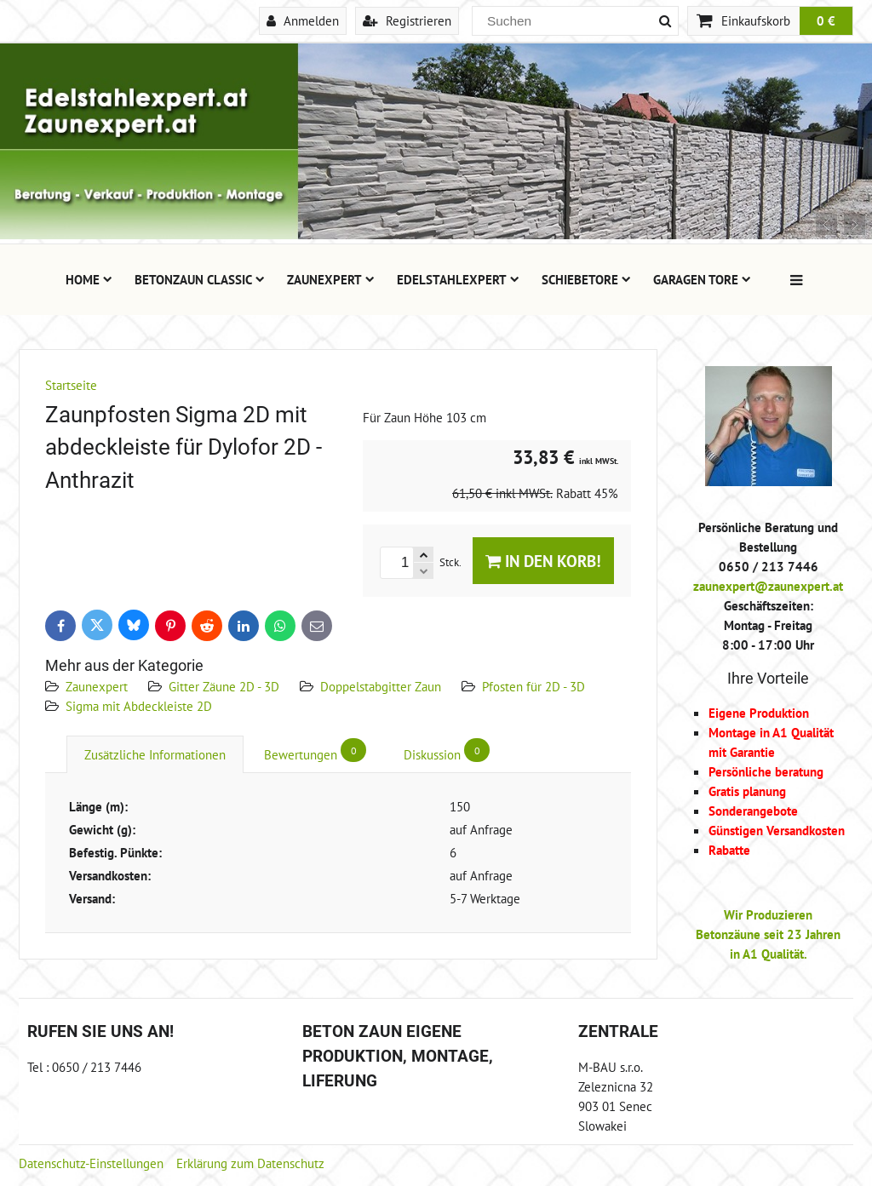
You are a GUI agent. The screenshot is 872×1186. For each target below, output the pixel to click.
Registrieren (407, 20)
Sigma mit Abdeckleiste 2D (139, 705)
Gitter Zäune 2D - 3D (224, 686)
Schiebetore (586, 279)
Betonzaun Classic (200, 279)
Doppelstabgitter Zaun (380, 686)
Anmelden (303, 20)
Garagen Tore (702, 279)
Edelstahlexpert (458, 279)
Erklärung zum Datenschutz (250, 1163)
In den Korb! (543, 560)
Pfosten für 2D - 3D (533, 686)
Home (89, 279)
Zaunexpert (331, 279)
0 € (826, 20)
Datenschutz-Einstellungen (91, 1163)
